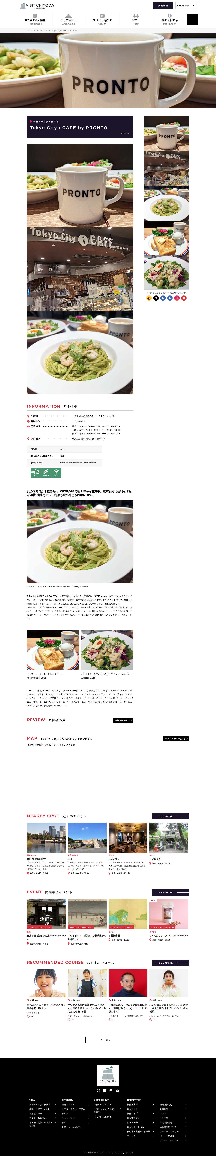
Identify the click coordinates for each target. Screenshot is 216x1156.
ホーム (29, 31)
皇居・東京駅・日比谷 (46, 121)
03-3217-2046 (79, 421)
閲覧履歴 (163, 5)
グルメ (126, 133)
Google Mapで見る (175, 739)
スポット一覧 (42, 31)
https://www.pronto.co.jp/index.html (78, 462)
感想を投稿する (122, 720)
